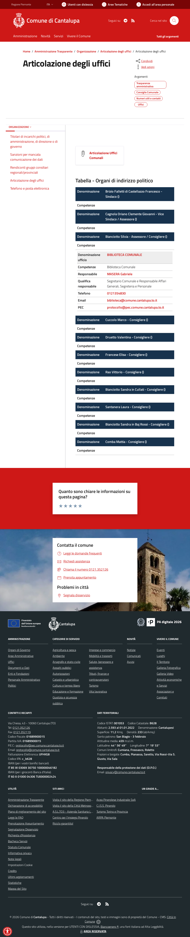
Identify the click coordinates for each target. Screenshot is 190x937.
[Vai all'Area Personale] (155, 4)
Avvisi (130, 662)
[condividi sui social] (143, 61)
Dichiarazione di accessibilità (25, 805)
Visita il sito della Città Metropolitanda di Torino (81, 805)
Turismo (93, 685)
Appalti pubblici (62, 667)
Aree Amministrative (20, 656)
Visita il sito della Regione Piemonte (75, 799)
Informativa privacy (20, 853)
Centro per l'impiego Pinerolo (70, 817)
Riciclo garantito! (63, 823)
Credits (12, 871)
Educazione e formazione (68, 691)
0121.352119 (22, 732)
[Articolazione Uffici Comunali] (83, 153)
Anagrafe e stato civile (66, 662)
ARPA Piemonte (106, 817)
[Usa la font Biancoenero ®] (77, 4)
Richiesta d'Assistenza (21, 835)
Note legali (14, 859)
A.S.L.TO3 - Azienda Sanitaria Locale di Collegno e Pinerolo (89, 811)
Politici (12, 685)
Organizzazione (86, 51)
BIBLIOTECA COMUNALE (124, 254)
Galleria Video (165, 673)
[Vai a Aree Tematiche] (114, 4)
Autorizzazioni (61, 673)
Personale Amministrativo (24, 679)
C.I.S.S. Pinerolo (105, 805)
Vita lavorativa (98, 691)
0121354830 (116, 293)
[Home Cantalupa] (47, 20)
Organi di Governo (19, 650)
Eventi (161, 650)
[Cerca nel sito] (174, 20)
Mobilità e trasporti (100, 656)
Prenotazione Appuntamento (26, 823)
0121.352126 (21, 727)
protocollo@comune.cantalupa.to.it (37, 750)
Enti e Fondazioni (18, 673)
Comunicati (134, 656)
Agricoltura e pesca (64, 650)
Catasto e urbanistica (66, 679)
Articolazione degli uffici (115, 51)
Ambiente (59, 656)
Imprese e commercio (102, 650)
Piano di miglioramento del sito (27, 811)
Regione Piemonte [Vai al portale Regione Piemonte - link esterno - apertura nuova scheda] (21, 4)
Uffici (11, 662)
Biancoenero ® (110, 926)
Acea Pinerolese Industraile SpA (116, 799)
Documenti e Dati (18, 667)
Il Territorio (163, 662)
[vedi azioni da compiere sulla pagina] (144, 67)
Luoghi (161, 656)
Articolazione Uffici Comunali (103, 155)
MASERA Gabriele (119, 274)
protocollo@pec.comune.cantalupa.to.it (135, 307)
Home (26, 51)
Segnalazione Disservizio (23, 829)
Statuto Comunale (19, 847)
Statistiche (14, 882)
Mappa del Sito (17, 888)
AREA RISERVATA (92, 931)
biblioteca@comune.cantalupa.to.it (132, 300)
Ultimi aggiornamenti (21, 877)
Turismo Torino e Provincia (112, 811)
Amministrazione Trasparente (54, 51)
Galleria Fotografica (169, 667)
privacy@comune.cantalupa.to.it (125, 772)
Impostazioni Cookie (20, 865)
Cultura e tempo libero (66, 685)
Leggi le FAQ (15, 817)
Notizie (131, 650)
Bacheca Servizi (17, 841)
